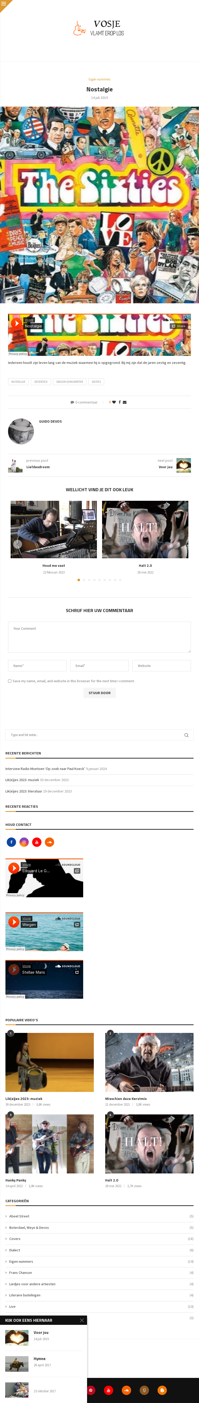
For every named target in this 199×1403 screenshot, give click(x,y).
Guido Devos (50, 421)
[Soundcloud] (49, 842)
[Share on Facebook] (120, 402)
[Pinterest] (90, 1390)
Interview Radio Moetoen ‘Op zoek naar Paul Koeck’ (45, 768)
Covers (101, 1239)
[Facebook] (11, 842)
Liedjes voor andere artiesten (101, 1284)
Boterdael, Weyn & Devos (101, 1227)
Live (101, 1306)
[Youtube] (37, 842)
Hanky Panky (15, 1180)
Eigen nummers (101, 1261)
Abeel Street (101, 1216)
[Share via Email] (124, 402)
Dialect (101, 1250)
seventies (40, 382)
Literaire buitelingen (101, 1295)
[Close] (6, 6)
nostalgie (18, 382)
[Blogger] (162, 1390)
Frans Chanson (101, 1272)
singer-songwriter (69, 382)
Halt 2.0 (145, 565)
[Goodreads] (144, 1390)
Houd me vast (53, 565)
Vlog (101, 1318)
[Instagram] (24, 842)
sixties (96, 382)
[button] (17, 544)
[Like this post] (114, 402)
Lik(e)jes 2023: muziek (22, 779)
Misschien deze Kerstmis (126, 1098)
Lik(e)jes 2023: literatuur (23, 791)
